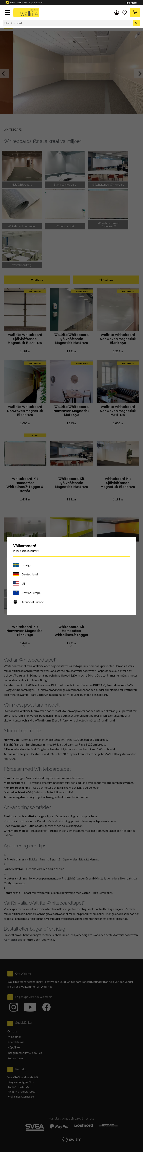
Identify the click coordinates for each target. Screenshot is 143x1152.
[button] (8, 12)
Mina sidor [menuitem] (116, 12)
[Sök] (136, 23)
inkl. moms (131, 2)
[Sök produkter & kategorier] (68, 23)
